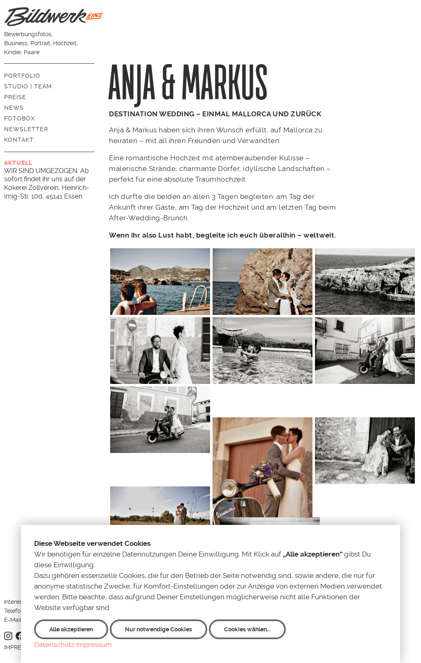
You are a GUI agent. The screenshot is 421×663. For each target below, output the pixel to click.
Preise (15, 97)
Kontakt (19, 139)
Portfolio (22, 75)
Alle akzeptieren (71, 629)
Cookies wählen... (247, 629)
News (14, 107)
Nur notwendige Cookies (158, 629)
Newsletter (26, 129)
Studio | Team (28, 86)
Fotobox (19, 118)
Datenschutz (54, 644)
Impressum (94, 644)
